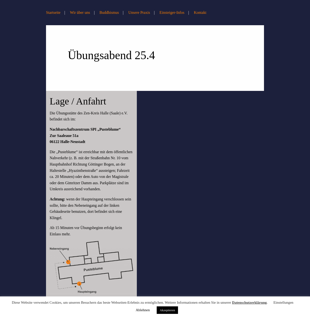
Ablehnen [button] (143, 310)
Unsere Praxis (139, 12)
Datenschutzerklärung (249, 302)
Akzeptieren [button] (167, 310)
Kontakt (200, 12)
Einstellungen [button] (283, 302)
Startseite (53, 12)
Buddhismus (109, 12)
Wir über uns (80, 12)
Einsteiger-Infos (172, 12)
